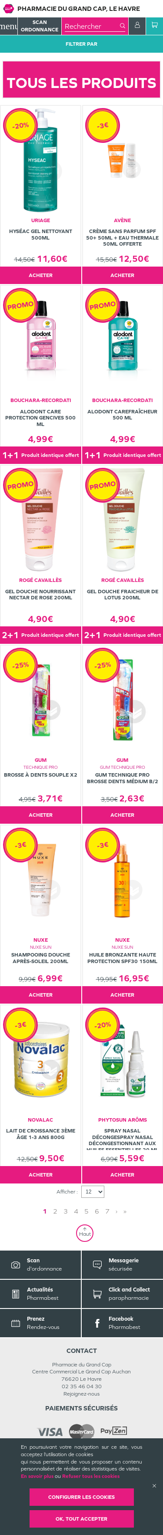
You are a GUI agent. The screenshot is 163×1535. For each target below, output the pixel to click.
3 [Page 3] (65, 1211)
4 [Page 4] (76, 1211)
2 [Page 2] (55, 1211)
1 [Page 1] (45, 1211)
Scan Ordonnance (39, 26)
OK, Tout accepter (81, 1519)
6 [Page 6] (97, 1211)
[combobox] (92, 26)
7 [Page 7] (107, 1211)
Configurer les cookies (81, 1497)
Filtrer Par (81, 44)
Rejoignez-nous (81, 1394)
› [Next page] (116, 1211)
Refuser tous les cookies (91, 1476)
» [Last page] (124, 1211)
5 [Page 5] (86, 1211)
